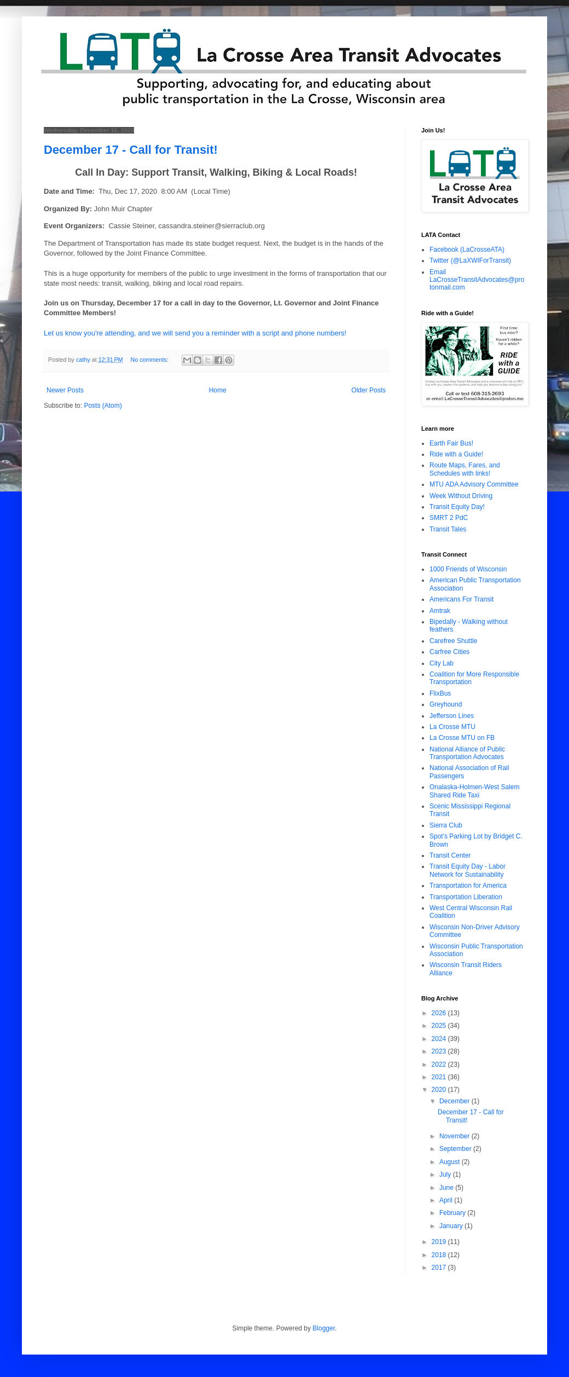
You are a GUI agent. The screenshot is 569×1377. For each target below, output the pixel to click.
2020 (440, 1090)
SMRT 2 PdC (448, 518)
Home (218, 390)
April (446, 1200)
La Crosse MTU (452, 727)
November (455, 1136)
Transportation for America (468, 885)
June (447, 1187)
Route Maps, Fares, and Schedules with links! (464, 469)
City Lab (441, 663)
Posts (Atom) (102, 405)
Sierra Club (445, 825)
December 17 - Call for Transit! (131, 150)
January (452, 1226)
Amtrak (439, 611)
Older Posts (368, 390)
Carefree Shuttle (453, 641)
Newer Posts (65, 390)
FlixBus (440, 693)
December (455, 1101)
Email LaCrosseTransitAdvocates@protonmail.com (476, 280)
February (453, 1213)
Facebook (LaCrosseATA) (466, 249)
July (446, 1174)
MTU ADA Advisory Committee (474, 484)
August (450, 1162)
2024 (440, 1039)
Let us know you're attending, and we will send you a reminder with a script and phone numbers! (195, 333)
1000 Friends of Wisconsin (468, 569)
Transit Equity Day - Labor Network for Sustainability (467, 870)
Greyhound (445, 704)
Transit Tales (447, 529)
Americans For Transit (461, 599)
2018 (440, 1255)
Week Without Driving (460, 496)
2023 (440, 1051)
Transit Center (450, 855)
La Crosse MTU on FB (462, 738)
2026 (440, 1013)
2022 (440, 1064)
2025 (440, 1025)
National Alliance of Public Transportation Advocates (467, 753)
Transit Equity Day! (457, 507)
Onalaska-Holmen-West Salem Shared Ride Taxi (474, 791)
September (456, 1149)
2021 (440, 1077)
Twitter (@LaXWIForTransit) (470, 260)
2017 (440, 1267)
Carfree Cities (449, 652)
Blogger (323, 1328)
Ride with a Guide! (456, 454)
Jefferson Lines (451, 716)
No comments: (150, 359)
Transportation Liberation (465, 897)
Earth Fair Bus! (451, 443)
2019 (440, 1242)
